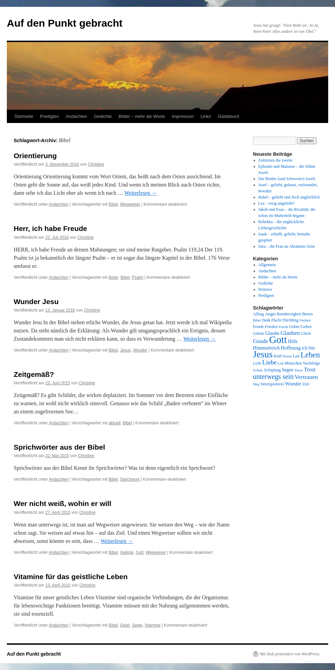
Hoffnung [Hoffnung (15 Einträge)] (291, 348)
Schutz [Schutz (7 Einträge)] (258, 370)
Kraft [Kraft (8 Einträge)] (278, 356)
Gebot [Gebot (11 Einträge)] (306, 326)
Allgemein (267, 264)
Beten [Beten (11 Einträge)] (307, 313)
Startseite (23, 116)
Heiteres (265, 289)
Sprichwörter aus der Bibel (59, 447)
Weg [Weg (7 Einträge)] (256, 384)
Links (206, 116)
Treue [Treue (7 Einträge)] (298, 370)
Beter (113, 277)
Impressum (182, 116)
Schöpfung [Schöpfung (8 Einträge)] (272, 370)
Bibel (113, 204)
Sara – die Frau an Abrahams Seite (286, 246)
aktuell (115, 423)
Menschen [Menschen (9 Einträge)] (293, 363)
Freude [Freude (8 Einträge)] (258, 327)
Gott (140, 552)
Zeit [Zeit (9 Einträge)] (306, 384)
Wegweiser (130, 204)
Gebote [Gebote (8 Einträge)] (258, 333)
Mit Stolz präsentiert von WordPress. (290, 654)
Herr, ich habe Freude (50, 228)
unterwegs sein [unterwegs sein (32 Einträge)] (273, 376)
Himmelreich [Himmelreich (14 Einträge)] (266, 348)
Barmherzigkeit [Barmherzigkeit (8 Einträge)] (289, 314)
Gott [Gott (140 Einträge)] (278, 339)
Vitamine (152, 625)
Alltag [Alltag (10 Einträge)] (258, 314)
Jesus (125, 350)
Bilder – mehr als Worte (142, 116)
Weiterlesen (140, 193)
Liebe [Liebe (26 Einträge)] (269, 362)
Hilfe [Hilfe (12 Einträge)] (292, 341)
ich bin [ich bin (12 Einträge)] (308, 348)
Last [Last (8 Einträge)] (296, 356)
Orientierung (35, 156)
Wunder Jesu (36, 301)
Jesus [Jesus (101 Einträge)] (263, 354)
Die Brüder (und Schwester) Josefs (287, 178)
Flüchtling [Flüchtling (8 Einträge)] (290, 320)
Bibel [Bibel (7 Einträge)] (257, 320)
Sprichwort (129, 479)
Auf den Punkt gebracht (64, 23)
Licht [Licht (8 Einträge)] (257, 363)
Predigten (49, 116)
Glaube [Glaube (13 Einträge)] (272, 333)
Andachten (76, 116)
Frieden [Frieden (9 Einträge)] (271, 326)
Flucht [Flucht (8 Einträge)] (276, 320)
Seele (137, 625)
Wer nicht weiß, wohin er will (62, 503)
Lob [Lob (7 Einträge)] (280, 363)
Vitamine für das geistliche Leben (71, 576)
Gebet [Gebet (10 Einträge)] (294, 326)
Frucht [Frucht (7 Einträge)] (283, 327)
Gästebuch (228, 116)
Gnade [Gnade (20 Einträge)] (260, 341)
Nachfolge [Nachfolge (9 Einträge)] (311, 363)
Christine (96, 164)
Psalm (137, 277)
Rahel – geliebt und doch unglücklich (289, 197)
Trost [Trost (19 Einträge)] (310, 369)
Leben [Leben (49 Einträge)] (310, 355)
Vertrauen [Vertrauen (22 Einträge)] (306, 376)
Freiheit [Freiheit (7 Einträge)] (305, 320)
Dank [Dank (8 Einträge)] (266, 320)
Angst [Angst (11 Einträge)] (270, 313)
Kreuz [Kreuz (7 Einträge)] (287, 356)
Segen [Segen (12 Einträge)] (287, 369)
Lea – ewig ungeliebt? (276, 203)
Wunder (140, 350)
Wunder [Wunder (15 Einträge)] (293, 383)
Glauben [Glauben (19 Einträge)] (290, 333)
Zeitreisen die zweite (275, 160)
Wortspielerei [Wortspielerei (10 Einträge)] (272, 384)
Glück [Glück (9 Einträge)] (306, 333)
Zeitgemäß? (34, 374)
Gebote (126, 552)
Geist (125, 625)
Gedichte (103, 116)
